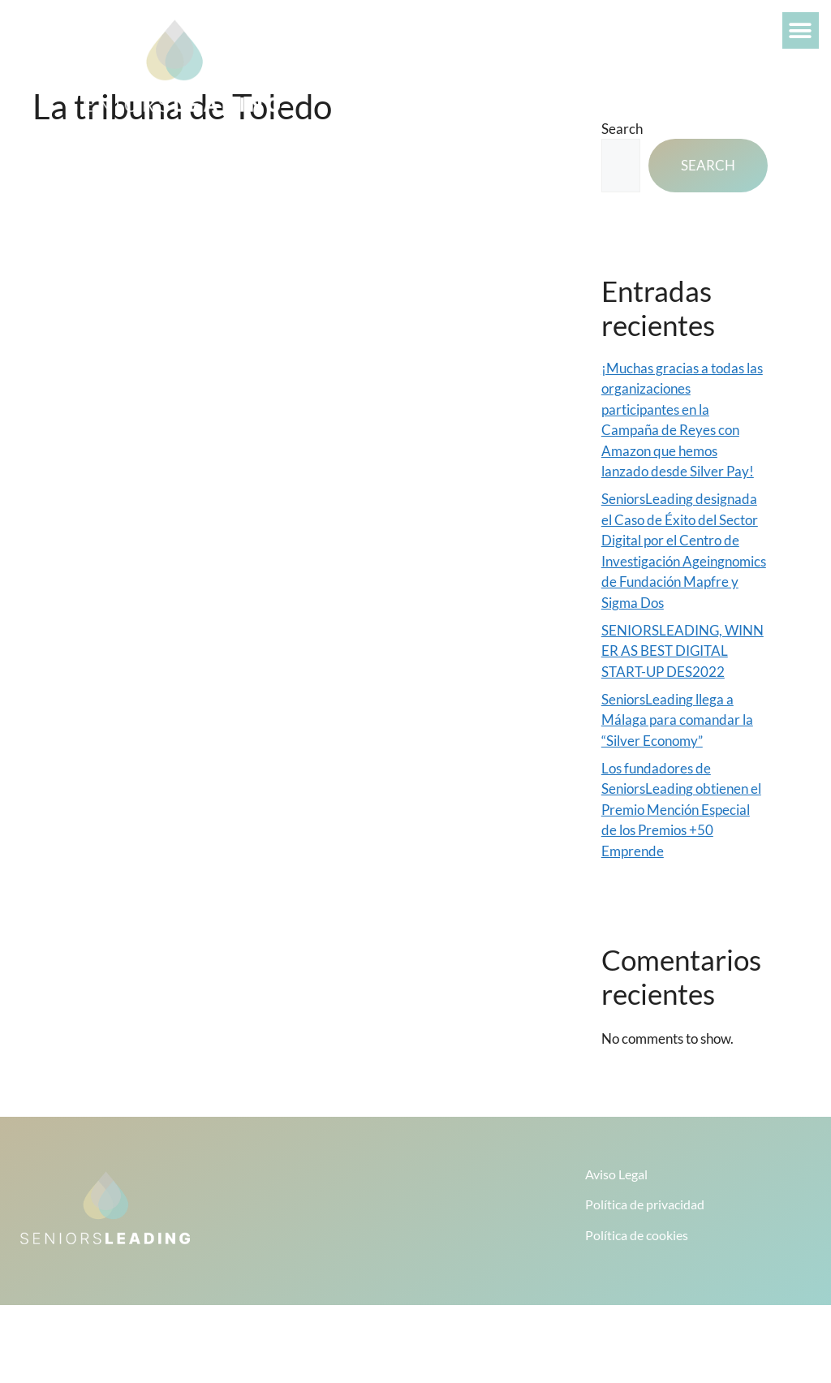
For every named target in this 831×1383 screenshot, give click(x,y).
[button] (800, 30)
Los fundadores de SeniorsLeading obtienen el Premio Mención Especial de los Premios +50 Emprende (681, 810)
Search (708, 165)
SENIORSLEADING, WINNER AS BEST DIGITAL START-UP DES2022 (682, 651)
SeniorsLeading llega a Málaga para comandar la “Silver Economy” (677, 720)
